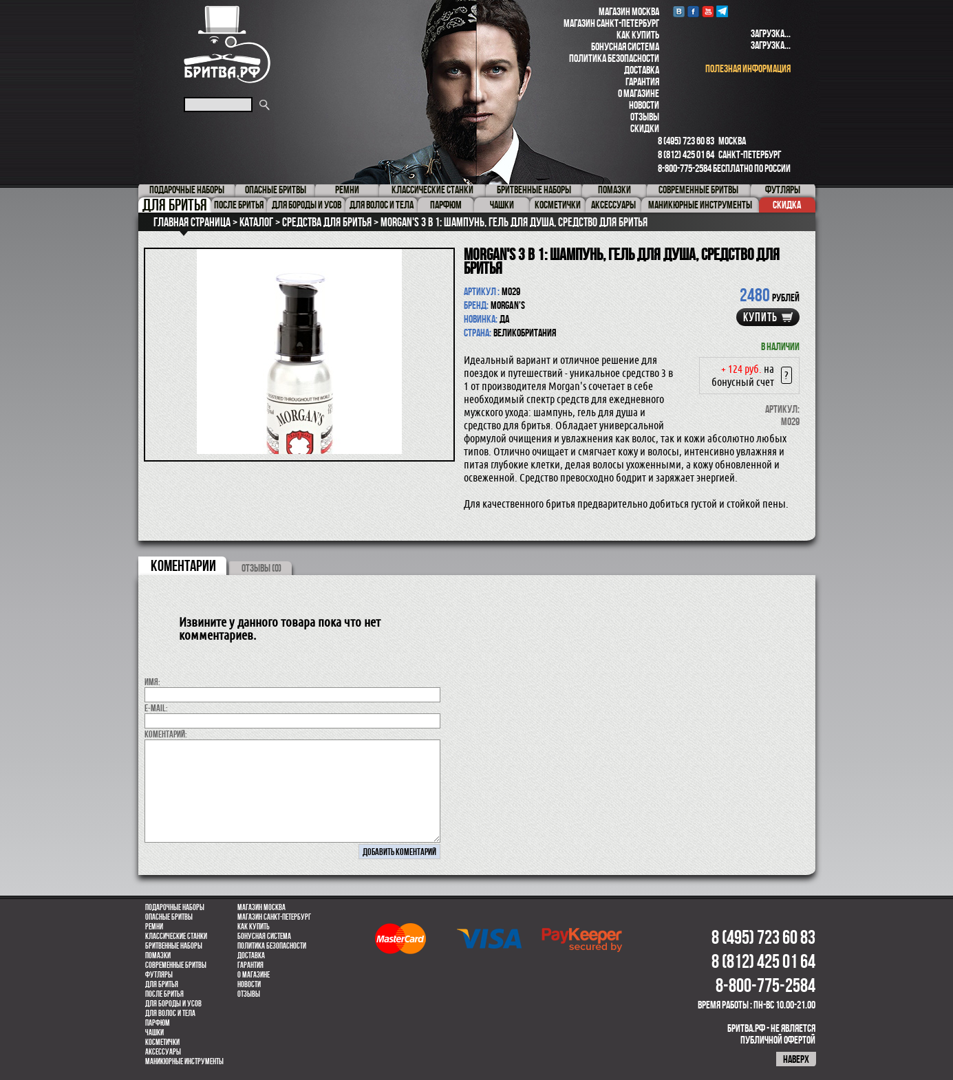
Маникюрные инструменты (184, 1061)
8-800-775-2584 (684, 168)
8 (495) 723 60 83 (686, 141)
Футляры (159, 975)
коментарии (183, 565)
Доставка (641, 70)
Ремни (154, 926)
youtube (708, 11)
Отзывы (644, 116)
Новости (644, 105)
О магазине (638, 93)
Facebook (693, 11)
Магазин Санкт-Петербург (611, 23)
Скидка (787, 204)
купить (760, 317)
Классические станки (176, 936)
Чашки (154, 1032)
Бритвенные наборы (173, 946)
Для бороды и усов (173, 1003)
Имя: (152, 681)
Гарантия (642, 81)
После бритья (164, 994)
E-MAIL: (156, 707)
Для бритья (161, 984)
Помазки (158, 955)
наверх (796, 1059)
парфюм (157, 1023)
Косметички (162, 1042)
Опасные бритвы (169, 917)
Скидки (644, 128)
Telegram (722, 11)
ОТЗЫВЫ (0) (261, 568)
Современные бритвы (175, 965)
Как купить (638, 35)
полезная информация (748, 68)
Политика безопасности (614, 58)
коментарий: (165, 733)
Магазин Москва (629, 11)
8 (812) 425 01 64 (686, 154)
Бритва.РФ (227, 44)
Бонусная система (625, 46)
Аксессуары (163, 1052)
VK (679, 11)
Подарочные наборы (174, 907)
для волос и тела (170, 1013)
